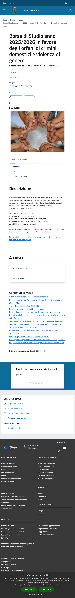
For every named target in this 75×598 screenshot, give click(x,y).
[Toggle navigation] (4, 10)
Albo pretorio (6, 561)
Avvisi (40, 499)
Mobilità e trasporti (45, 478)
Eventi (40, 513)
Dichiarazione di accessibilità (12, 570)
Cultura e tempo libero (46, 466)
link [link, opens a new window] (58, 585)
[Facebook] (59, 448)
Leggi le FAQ (42, 531)
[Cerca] (70, 10)
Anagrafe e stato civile (46, 463)
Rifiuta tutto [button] (46, 589)
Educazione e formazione (10, 493)
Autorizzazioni (6, 508)
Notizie (20, 20)
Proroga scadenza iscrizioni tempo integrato (27, 309)
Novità (12, 20)
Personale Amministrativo (11, 478)
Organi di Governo (8, 463)
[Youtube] (64, 448)
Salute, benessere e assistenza (13, 505)
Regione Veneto (9, 3)
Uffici (3, 469)
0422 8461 (19, 546)
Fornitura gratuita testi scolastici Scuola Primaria (29, 336)
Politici (3, 475)
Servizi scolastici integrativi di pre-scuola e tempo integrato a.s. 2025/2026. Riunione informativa (35, 326)
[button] (37, 594)
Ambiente (5, 502)
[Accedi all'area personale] (66, 3)
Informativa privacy (8, 564)
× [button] (72, 574)
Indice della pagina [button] (19, 159)
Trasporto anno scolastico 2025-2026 (24, 305)
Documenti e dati (7, 481)
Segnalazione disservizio (47, 528)
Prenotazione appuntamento (49, 525)
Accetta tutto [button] (29, 589)
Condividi (14, 72)
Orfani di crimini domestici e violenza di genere (28, 296)
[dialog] (37, 585)
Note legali (5, 567)
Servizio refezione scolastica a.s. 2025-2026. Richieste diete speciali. (37, 321)
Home (5, 20)
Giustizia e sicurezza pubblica (12, 496)
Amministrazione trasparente (12, 558)
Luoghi (40, 510)
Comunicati (42, 496)
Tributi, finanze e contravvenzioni (14, 499)
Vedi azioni (15, 77)
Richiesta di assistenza (46, 534)
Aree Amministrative (9, 466)
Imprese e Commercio (46, 472)
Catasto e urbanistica (46, 475)
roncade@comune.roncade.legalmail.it (19, 543)
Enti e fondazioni (7, 472)
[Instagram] (59, 451)
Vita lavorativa (43, 469)
